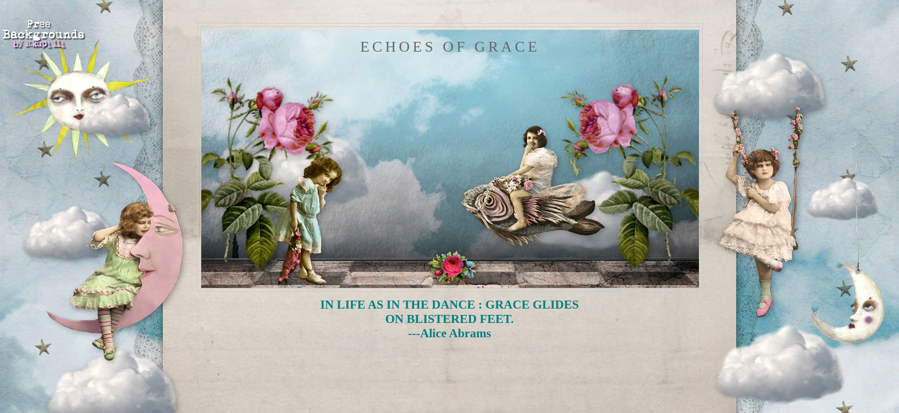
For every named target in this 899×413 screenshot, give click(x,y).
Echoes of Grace (450, 46)
